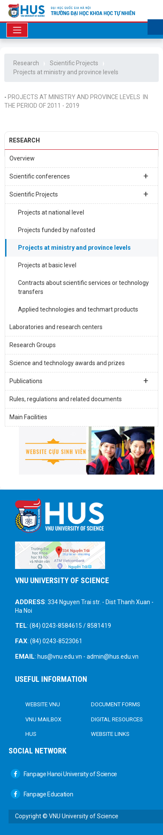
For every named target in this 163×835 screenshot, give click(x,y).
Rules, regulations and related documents (65, 399)
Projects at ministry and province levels (65, 72)
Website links (110, 734)
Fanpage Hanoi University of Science (64, 774)
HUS (30, 734)
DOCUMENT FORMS (115, 704)
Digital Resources (117, 719)
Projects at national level (51, 212)
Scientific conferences (78, 176)
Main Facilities (28, 417)
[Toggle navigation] (17, 30)
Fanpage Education (42, 794)
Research (26, 63)
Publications (78, 380)
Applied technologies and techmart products (78, 309)
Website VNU (42, 704)
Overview (22, 158)
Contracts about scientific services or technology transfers (83, 287)
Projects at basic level (47, 265)
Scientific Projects (74, 63)
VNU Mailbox (43, 719)
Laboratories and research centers (56, 327)
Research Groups (32, 345)
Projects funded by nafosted (56, 230)
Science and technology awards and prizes (67, 363)
